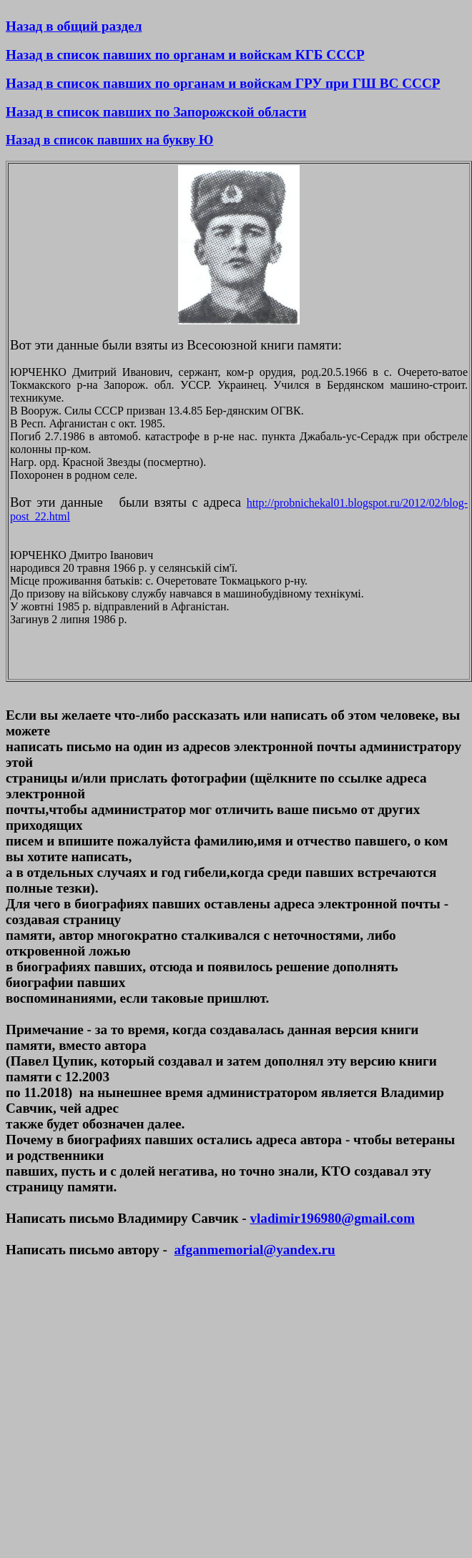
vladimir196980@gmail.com (332, 1218)
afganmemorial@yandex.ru (254, 1249)
